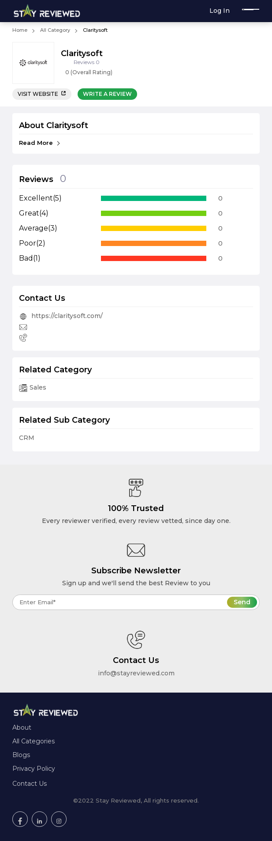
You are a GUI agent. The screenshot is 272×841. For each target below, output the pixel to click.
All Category (55, 30)
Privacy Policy (33, 769)
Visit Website (42, 94)
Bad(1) (30, 258)
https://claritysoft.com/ (61, 316)
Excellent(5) (40, 198)
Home (19, 30)
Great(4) (33, 213)
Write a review (107, 94)
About (21, 727)
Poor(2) (32, 243)
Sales (32, 387)
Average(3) (38, 228)
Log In (219, 11)
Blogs (21, 755)
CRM (26, 438)
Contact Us (29, 784)
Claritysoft (95, 30)
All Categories (33, 741)
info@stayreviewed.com (136, 673)
